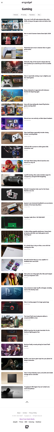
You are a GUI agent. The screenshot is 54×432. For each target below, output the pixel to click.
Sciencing (31, 422)
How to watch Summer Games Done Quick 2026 (37, 33)
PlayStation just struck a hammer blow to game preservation (37, 48)
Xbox (39, 14)
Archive (25, 413)
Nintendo (16, 14)
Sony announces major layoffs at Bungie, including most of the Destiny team (38, 288)
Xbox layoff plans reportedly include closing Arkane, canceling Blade (36, 133)
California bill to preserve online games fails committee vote (36, 147)
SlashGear (38, 422)
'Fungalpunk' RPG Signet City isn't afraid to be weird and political (37, 387)
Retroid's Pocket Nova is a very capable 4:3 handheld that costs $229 (36, 260)
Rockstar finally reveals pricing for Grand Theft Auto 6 (37, 345)
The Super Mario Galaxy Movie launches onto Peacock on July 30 (36, 161)
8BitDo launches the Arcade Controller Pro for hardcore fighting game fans (37, 331)
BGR (26, 422)
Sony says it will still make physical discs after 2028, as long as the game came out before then (37, 20)
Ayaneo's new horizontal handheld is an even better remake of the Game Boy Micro (38, 204)
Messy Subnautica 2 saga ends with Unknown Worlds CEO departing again (36, 91)
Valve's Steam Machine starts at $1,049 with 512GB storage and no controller (38, 373)
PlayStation (32, 14)
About (18, 413)
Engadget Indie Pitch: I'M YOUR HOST (34, 217)
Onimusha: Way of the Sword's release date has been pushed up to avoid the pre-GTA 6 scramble (37, 62)
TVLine (21, 422)
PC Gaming (23, 14)
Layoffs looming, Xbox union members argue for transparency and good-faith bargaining (37, 175)
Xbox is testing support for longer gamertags (36, 302)
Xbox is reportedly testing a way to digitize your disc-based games (37, 76)
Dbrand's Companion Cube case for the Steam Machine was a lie (36, 189)
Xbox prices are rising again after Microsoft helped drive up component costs (38, 274)
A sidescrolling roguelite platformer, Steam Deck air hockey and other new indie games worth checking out (37, 233)
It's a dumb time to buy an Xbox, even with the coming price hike (37, 246)
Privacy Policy (33, 413)
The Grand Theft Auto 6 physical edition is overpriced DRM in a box (35, 317)
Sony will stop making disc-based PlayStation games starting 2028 (36, 105)
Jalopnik (15, 422)
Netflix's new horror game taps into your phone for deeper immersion (38, 359)
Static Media (19, 415)
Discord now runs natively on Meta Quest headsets (38, 118)
